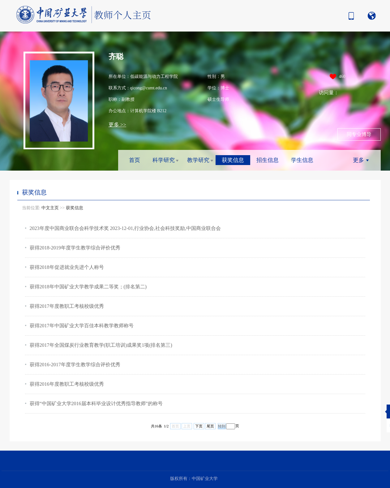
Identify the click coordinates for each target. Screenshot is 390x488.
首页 (134, 160)
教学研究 (198, 160)
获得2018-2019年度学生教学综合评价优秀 (75, 247)
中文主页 (50, 208)
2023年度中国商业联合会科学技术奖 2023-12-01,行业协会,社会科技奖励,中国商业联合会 (125, 228)
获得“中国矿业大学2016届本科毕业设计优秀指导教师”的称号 (96, 403)
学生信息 (302, 160)
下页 (199, 426)
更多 (358, 160)
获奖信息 (233, 160)
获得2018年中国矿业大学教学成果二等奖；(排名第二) (88, 286)
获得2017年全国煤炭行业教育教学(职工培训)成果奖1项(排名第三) (101, 345)
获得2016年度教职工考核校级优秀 (67, 384)
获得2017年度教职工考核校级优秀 (67, 306)
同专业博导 (359, 134)
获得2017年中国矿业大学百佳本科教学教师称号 (82, 325)
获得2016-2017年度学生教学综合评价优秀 (75, 364)
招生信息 (267, 160)
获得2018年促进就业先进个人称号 (67, 267)
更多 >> (117, 125)
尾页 (210, 426)
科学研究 (163, 160)
